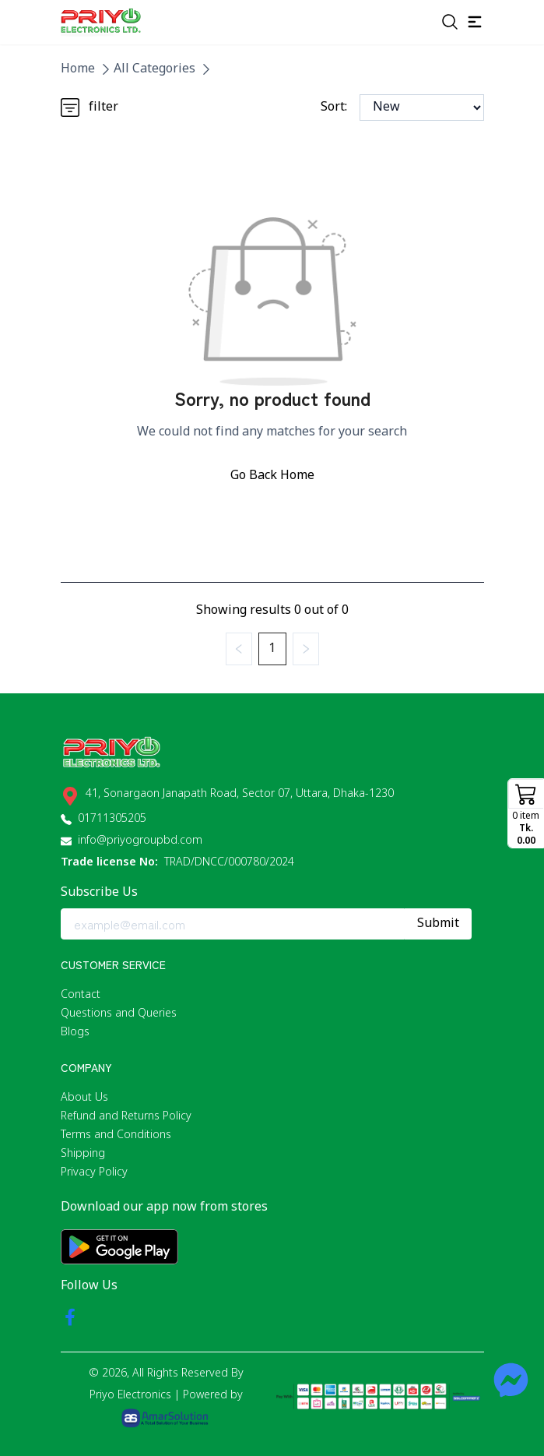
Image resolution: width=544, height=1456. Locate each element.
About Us (84, 1098)
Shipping (83, 1154)
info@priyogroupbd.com (140, 841)
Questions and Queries (119, 1014)
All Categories (154, 69)
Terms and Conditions (116, 1135)
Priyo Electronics (130, 1395)
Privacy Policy (94, 1172)
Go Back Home (272, 476)
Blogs (75, 1032)
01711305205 (112, 819)
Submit (438, 923)
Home (78, 69)
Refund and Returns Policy (126, 1116)
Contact (80, 995)
